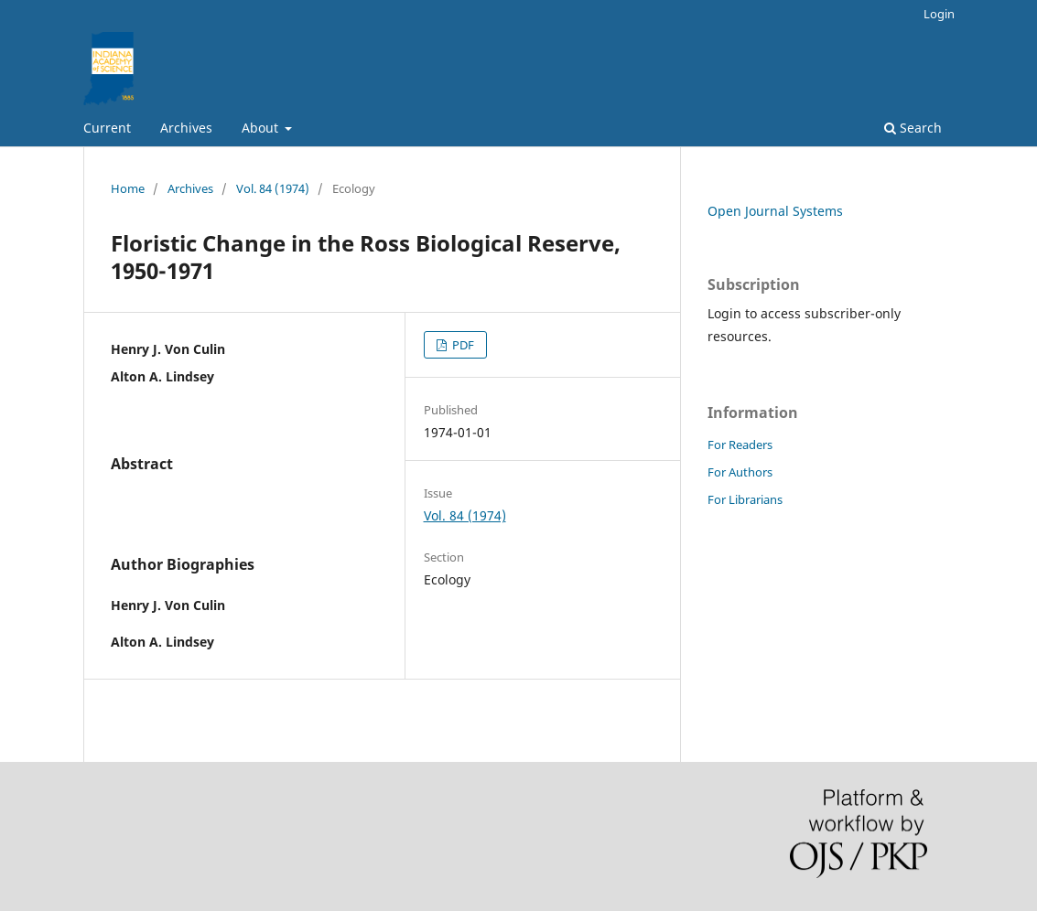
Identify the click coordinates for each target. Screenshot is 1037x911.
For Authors (740, 472)
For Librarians (745, 499)
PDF (461, 345)
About (262, 127)
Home (128, 188)
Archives (186, 127)
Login (939, 13)
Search (913, 127)
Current (107, 127)
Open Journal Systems (775, 211)
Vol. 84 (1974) (272, 188)
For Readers (740, 444)
